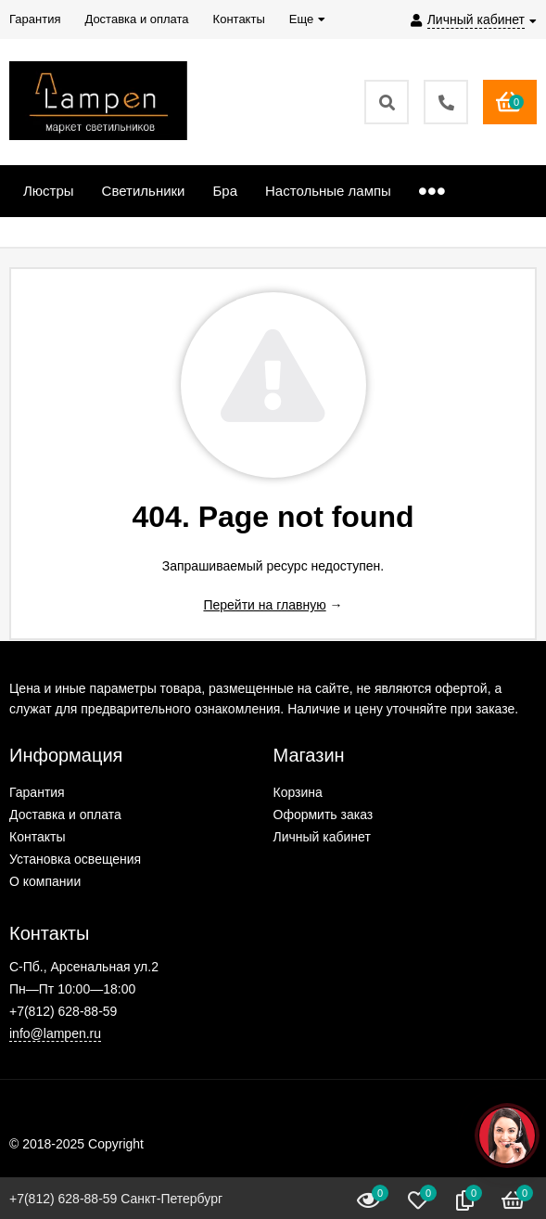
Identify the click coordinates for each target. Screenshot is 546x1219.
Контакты (37, 836)
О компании (45, 881)
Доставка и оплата (65, 814)
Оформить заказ (323, 814)
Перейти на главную (264, 604)
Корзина (298, 792)
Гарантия (37, 792)
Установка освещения (75, 859)
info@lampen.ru (55, 1033)
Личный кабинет (322, 836)
